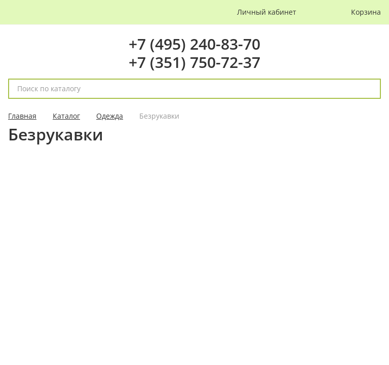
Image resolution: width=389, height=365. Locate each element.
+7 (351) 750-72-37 (194, 62)
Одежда (109, 116)
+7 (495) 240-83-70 (194, 43)
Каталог (66, 116)
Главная (22, 116)
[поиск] (369, 89)
